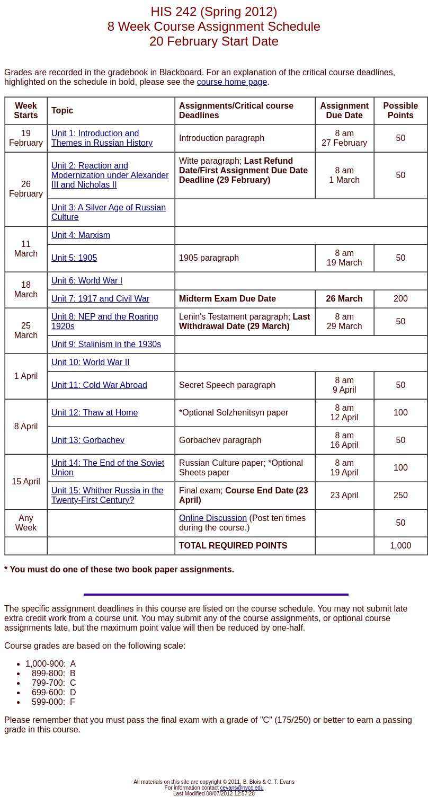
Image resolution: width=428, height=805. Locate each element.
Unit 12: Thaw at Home (94, 412)
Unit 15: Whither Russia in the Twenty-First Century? (107, 495)
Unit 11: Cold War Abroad (99, 385)
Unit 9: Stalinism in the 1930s (106, 344)
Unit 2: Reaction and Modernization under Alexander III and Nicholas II (109, 175)
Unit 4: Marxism (80, 235)
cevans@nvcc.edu (242, 788)
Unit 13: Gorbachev (87, 440)
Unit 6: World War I (86, 280)
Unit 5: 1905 (74, 257)
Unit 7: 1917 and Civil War (100, 298)
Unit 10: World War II (90, 362)
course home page (232, 81)
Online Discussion (213, 518)
